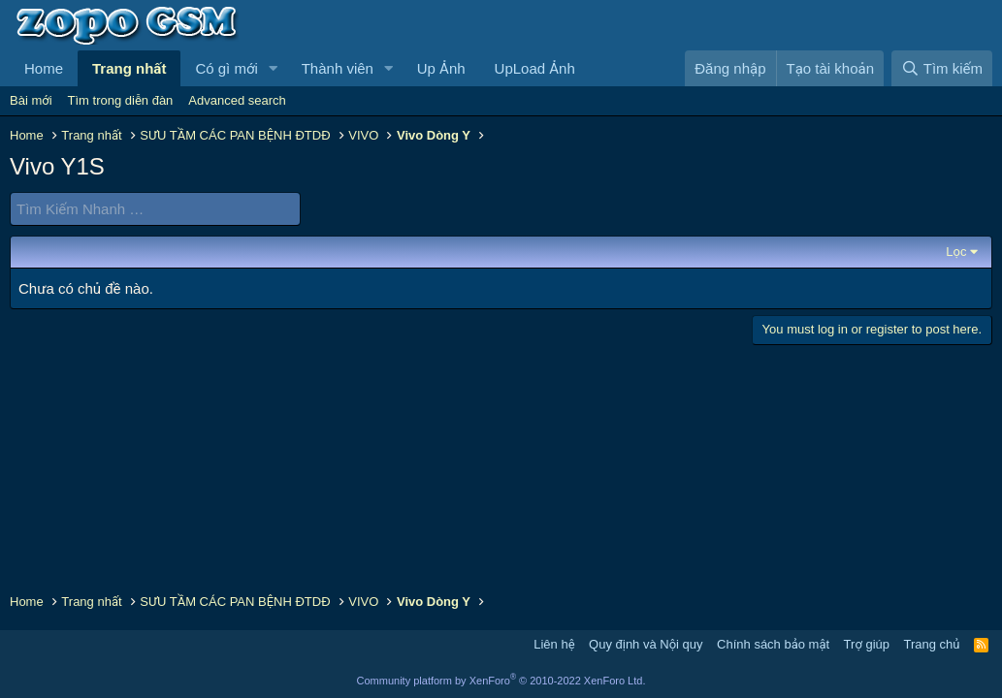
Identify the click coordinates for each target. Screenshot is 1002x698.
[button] (273, 68)
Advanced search (236, 100)
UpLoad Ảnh (535, 68)
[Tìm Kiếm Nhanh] (155, 209)
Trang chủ (932, 644)
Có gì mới (226, 68)
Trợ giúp (866, 644)
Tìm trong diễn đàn (121, 100)
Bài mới (31, 100)
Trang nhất (129, 68)
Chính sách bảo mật (773, 644)
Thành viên (337, 68)
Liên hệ (553, 644)
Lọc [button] (956, 251)
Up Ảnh (441, 68)
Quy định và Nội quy (646, 644)
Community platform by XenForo (501, 680)
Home (43, 68)
